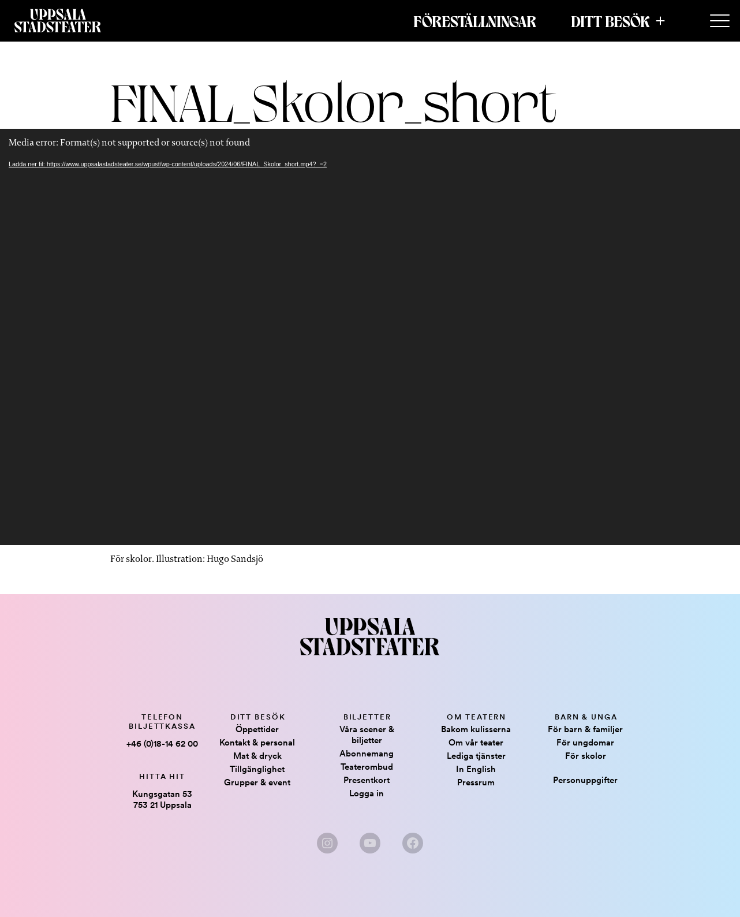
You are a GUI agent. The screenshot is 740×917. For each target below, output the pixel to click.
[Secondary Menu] (719, 21)
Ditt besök (610, 21)
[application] (370, 337)
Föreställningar (474, 21)
